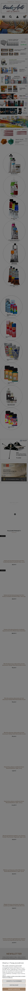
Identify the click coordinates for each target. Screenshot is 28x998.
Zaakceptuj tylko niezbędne (14, 981)
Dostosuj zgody (14, 985)
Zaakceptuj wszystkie (14, 989)
